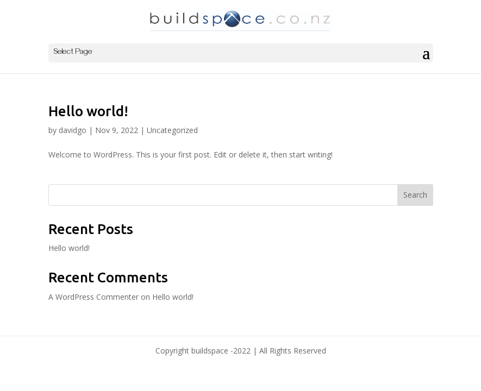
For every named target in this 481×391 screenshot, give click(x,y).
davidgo (72, 130)
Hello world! (88, 111)
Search (415, 195)
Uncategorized (172, 130)
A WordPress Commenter (93, 297)
